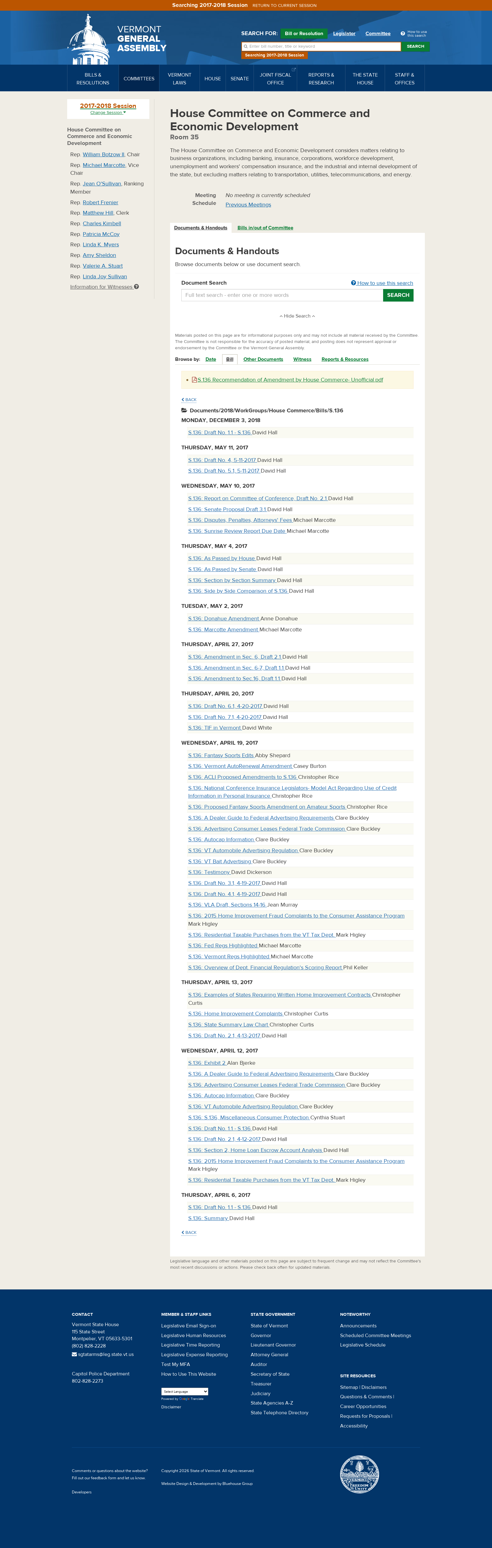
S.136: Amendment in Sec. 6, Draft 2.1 (235, 657)
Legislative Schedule (363, 1345)
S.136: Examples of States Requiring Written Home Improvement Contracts (280, 995)
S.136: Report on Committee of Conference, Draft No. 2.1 (258, 498)
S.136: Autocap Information (221, 839)
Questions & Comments (366, 1397)
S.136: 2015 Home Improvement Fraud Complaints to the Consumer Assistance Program (296, 915)
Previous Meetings (248, 204)
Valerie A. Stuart (103, 266)
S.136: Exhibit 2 (207, 1063)
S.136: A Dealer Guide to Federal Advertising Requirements (261, 818)
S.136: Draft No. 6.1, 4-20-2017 (226, 706)
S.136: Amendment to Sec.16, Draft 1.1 (234, 678)
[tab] (201, 228)
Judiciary (260, 1393)
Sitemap (349, 1387)
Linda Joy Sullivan (105, 276)
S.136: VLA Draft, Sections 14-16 (227, 904)
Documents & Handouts (200, 228)
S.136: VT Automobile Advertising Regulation (243, 850)
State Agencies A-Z (272, 1403)
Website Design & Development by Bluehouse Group (207, 1483)
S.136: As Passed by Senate (223, 569)
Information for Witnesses (104, 287)
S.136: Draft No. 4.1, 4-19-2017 (225, 894)
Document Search (297, 283)
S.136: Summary (208, 1218)
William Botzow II (103, 154)
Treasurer (261, 1384)
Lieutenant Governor (273, 1345)
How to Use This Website (188, 1374)
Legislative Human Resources (193, 1335)
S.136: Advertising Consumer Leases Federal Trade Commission (267, 829)
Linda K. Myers (101, 244)
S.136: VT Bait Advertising (220, 861)
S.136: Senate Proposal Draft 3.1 (227, 509)
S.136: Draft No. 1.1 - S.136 (220, 432)
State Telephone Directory (279, 1413)
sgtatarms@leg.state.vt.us (103, 1354)
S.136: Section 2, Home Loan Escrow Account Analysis (256, 1150)
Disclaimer (171, 1407)
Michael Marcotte (104, 165)
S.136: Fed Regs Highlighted (223, 945)
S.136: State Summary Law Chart (229, 1024)
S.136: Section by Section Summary (232, 580)
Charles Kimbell (102, 223)
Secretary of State (270, 1374)
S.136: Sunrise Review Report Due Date (237, 531)
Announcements (358, 1326)
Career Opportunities (363, 1406)
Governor (261, 1335)
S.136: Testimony (209, 872)
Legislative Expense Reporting (194, 1355)
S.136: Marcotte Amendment (223, 629)
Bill (229, 359)
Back (188, 400)
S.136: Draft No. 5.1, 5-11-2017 (224, 470)
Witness (302, 359)
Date (211, 359)
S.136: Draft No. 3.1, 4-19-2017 (225, 883)
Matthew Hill (98, 213)
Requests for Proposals (365, 1416)
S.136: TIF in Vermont (215, 727)
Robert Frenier (100, 202)
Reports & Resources (345, 359)
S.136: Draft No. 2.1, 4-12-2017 (225, 1139)
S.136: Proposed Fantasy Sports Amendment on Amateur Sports (267, 807)
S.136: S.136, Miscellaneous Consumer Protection (249, 1117)
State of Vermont (269, 1326)
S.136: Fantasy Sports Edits (221, 755)
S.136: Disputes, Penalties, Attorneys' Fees (240, 520)
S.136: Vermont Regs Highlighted (229, 956)
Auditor (259, 1364)
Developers (82, 1492)
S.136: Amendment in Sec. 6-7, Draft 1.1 (236, 668)
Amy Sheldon (99, 255)
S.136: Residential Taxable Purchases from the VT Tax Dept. (262, 935)
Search (415, 46)
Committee (378, 33)
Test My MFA (175, 1364)
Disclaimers (374, 1387)
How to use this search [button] (382, 283)
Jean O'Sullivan (102, 183)
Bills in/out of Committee (265, 228)
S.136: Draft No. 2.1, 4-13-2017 (225, 1035)
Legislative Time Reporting (190, 1345)
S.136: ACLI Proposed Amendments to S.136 (243, 777)
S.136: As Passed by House (222, 558)
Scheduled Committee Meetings (375, 1335)
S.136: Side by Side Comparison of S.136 (238, 591)
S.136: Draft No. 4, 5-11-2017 (222, 460)
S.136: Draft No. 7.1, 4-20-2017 (225, 717)
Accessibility (354, 1426)
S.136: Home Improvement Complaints (236, 1013)
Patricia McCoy (101, 234)
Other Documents (263, 359)
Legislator (344, 33)
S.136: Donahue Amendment (224, 618)
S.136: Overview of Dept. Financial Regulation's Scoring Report (265, 967)
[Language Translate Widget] (184, 1391)
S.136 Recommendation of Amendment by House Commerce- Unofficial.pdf (287, 379)
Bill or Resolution (304, 34)
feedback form (103, 1478)
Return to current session (285, 5)
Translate (191, 1399)
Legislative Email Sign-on (188, 1326)
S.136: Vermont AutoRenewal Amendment (240, 766)
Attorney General (269, 1355)
